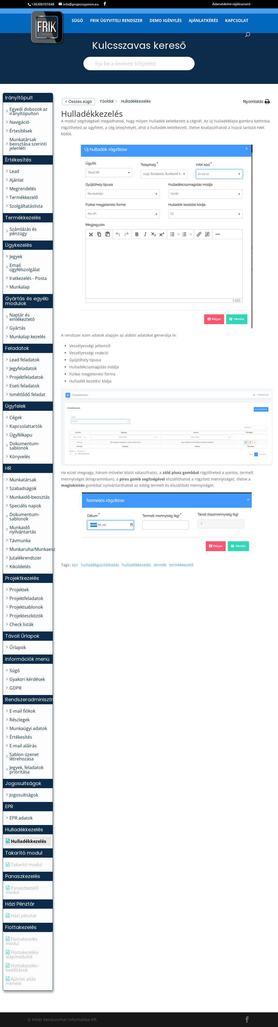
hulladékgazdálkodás (100, 564)
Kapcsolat (236, 20)
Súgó (77, 20)
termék (160, 564)
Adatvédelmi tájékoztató (231, 4)
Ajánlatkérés (203, 20)
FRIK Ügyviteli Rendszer (116, 20)
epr (75, 564)
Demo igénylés (166, 20)
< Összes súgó (78, 101)
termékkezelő (181, 564)
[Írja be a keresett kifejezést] (139, 63)
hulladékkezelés (136, 564)
